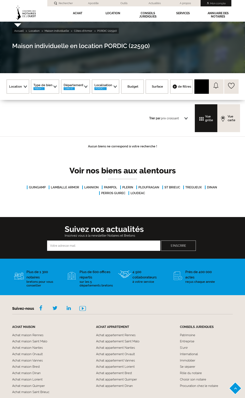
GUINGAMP (37, 187)
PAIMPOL (110, 187)
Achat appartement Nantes (115, 348)
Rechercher (66, 3)
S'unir (184, 348)
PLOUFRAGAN (148, 187)
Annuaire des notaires (218, 15)
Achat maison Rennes (27, 335)
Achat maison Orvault (27, 354)
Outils (123, 3)
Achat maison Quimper (28, 386)
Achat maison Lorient (27, 379)
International (189, 354)
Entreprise (187, 341)
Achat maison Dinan (26, 373)
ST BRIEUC (172, 187)
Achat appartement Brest (114, 373)
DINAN (212, 187)
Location (113, 13)
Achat (77, 13)
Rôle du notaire (191, 373)
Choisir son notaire (193, 379)
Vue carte (231, 118)
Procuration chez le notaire (199, 386)
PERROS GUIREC (113, 193)
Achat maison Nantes (27, 348)
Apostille (93, 3)
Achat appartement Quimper (116, 379)
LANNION (91, 187)
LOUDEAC (138, 193)
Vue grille (209, 118)
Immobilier (187, 360)
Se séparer (187, 367)
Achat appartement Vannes (115, 360)
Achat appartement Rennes (116, 335)
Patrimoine (187, 335)
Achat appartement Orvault (115, 354)
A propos (185, 3)
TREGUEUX (193, 187)
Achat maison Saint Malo (29, 341)
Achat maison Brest (26, 367)
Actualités (155, 3)
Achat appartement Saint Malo (117, 341)
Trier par (154, 118)
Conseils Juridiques (148, 15)
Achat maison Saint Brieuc (30, 392)
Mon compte (218, 3)
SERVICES (183, 13)
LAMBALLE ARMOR (65, 187)
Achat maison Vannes (27, 360)
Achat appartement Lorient (115, 367)
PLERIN (127, 187)
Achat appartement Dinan (114, 386)
